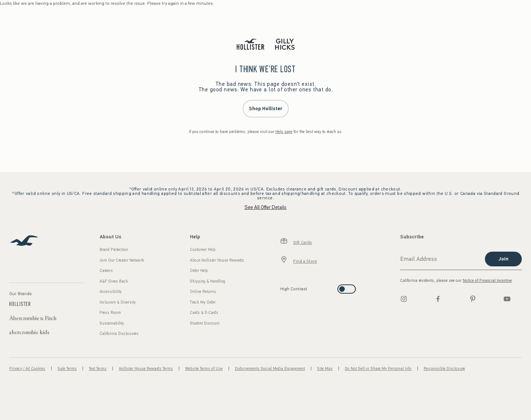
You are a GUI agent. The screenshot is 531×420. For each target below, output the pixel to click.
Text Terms (98, 368)
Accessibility (111, 291)
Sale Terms (67, 368)
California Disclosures (119, 333)
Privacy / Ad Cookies (27, 368)
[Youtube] (507, 298)
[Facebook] (438, 298)
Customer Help (203, 249)
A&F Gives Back (114, 281)
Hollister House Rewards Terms (146, 368)
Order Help (199, 270)
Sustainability (112, 323)
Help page (283, 131)
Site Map (325, 368)
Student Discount (204, 323)
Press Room (110, 312)
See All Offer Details (265, 207)
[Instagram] (403, 298)
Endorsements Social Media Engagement (270, 368)
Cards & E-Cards (204, 312)
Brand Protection (114, 249)
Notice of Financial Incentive (487, 280)
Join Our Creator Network (122, 260)
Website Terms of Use (204, 368)
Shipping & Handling (207, 281)
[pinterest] (472, 298)
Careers (106, 270)
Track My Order (203, 302)
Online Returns (203, 291)
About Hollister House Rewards (217, 260)
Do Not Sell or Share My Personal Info (378, 368)
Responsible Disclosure (444, 368)
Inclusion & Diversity (118, 302)
